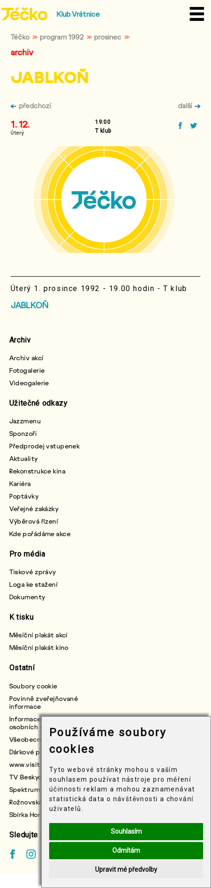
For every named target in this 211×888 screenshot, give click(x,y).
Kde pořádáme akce (39, 534)
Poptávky (24, 496)
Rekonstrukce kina (37, 471)
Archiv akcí (26, 358)
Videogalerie (29, 383)
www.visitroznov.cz (40, 764)
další (189, 105)
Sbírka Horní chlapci (39, 814)
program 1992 (62, 36)
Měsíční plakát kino (39, 647)
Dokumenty (27, 597)
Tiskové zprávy (32, 572)
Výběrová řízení (33, 521)
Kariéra (20, 483)
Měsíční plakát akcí (38, 635)
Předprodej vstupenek (44, 446)
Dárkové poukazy (35, 752)
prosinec (107, 36)
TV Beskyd (26, 777)
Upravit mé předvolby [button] (126, 869)
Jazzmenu (25, 421)
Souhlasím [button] (126, 831)
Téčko (20, 36)
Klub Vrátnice (78, 14)
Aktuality (23, 458)
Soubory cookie (33, 686)
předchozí (31, 105)
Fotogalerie (27, 370)
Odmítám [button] (126, 850)
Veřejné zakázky (34, 508)
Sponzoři (23, 433)
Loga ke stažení (33, 584)
